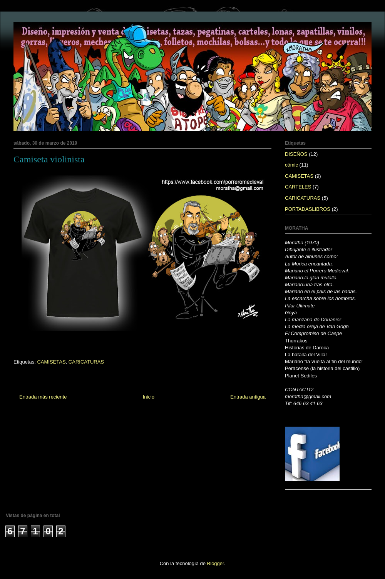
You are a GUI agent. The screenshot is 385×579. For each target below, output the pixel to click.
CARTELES (298, 187)
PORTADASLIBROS (307, 209)
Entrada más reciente (43, 397)
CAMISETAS (51, 362)
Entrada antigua (248, 397)
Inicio (148, 397)
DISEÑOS (296, 154)
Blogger (215, 563)
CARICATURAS (86, 362)
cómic (291, 165)
